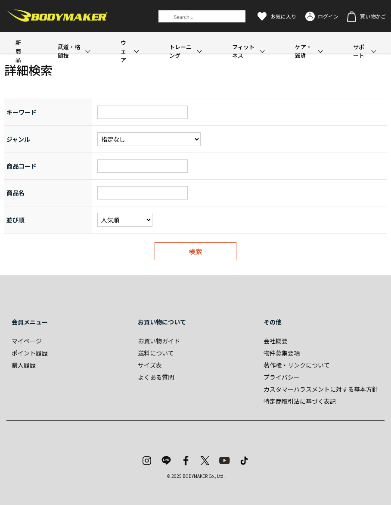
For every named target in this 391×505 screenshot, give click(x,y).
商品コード (21, 166)
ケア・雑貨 (303, 51)
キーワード (21, 112)
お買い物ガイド (159, 341)
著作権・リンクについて (297, 365)
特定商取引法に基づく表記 (300, 401)
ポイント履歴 (30, 353)
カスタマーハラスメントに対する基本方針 (321, 389)
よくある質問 (156, 377)
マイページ (27, 341)
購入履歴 (24, 365)
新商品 (18, 51)
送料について (156, 353)
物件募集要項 (282, 353)
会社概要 (276, 341)
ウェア (123, 51)
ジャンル (18, 139)
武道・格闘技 (69, 51)
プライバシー (282, 377)
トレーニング (180, 51)
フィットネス (243, 51)
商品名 (15, 192)
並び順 (15, 219)
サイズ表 (150, 365)
